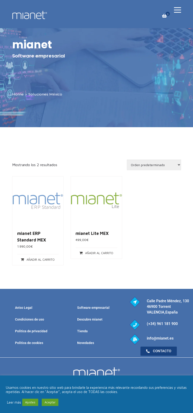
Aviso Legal (23, 308)
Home (18, 94)
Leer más (14, 402)
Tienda (82, 331)
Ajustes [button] (30, 402)
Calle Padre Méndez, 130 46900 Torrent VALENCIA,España (168, 306)
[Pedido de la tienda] (154, 165)
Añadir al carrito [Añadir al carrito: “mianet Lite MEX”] (99, 253)
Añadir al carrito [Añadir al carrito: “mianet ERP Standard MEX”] (40, 259)
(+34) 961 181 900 (162, 323)
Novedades (85, 343)
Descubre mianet (89, 319)
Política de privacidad (31, 331)
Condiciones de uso (29, 319)
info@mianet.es (160, 338)
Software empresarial (93, 308)
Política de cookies (29, 343)
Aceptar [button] (50, 402)
